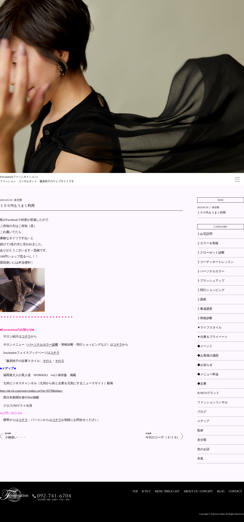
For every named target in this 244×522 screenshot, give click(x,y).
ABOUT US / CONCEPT (198, 491)
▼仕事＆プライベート (212, 336)
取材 (200, 430)
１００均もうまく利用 (17, 206)
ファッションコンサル (212, 402)
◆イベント (204, 346)
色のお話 (203, 449)
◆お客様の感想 (208, 355)
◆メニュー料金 (208, 374)
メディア (203, 421)
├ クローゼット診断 (210, 252)
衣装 (200, 458)
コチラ (26, 336)
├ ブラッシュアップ (210, 280)
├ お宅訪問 (204, 233)
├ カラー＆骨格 (207, 243)
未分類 (18, 199)
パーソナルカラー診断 (43, 344)
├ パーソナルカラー (210, 271)
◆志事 (201, 383)
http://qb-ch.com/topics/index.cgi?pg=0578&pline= (31, 390)
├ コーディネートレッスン (215, 262)
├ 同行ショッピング (210, 290)
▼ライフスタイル (209, 327)
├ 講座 (201, 299)
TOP (135, 491)
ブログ (201, 411)
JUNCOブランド (208, 393)
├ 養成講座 (204, 308)
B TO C (146, 491)
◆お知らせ (204, 365)
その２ (59, 361)
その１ (47, 361)
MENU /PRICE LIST (167, 491)
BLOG (221, 491)
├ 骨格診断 (204, 318)
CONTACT (235, 491)
